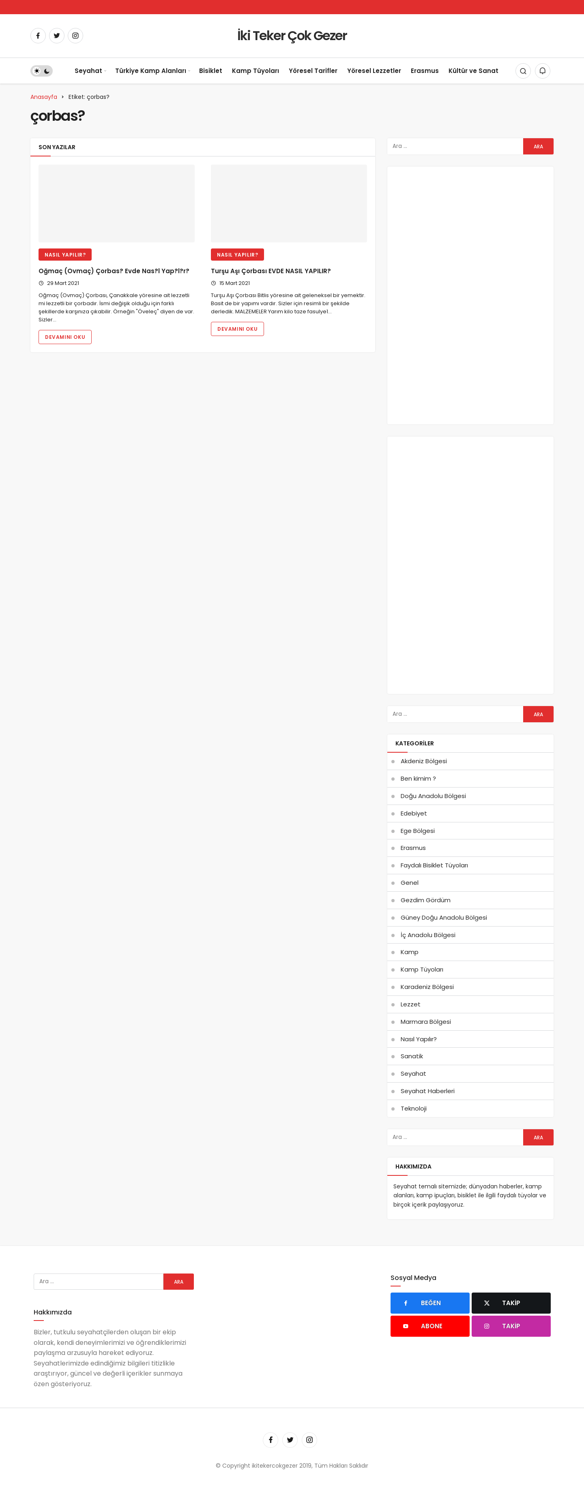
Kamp (410, 952)
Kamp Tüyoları (255, 70)
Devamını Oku (65, 337)
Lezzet (411, 1004)
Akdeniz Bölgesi (424, 761)
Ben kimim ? (418, 778)
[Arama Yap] (523, 71)
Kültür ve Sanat (473, 70)
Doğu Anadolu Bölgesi (433, 796)
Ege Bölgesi (418, 830)
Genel (410, 882)
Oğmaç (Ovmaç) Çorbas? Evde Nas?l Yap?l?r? (114, 271)
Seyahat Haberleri (428, 1091)
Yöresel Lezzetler (374, 70)
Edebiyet (414, 813)
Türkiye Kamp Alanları (150, 70)
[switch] (41, 71)
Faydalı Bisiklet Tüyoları (434, 865)
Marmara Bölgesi (426, 1021)
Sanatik (412, 1056)
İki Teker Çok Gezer (292, 35)
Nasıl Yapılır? (65, 254)
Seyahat (88, 70)
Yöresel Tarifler (313, 70)
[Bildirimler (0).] (542, 71)
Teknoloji (414, 1108)
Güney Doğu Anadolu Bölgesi (444, 917)
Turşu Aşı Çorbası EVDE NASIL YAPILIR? (271, 271)
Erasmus (425, 70)
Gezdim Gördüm (426, 900)
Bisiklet (210, 70)
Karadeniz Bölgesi (427, 986)
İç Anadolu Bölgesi (428, 935)
